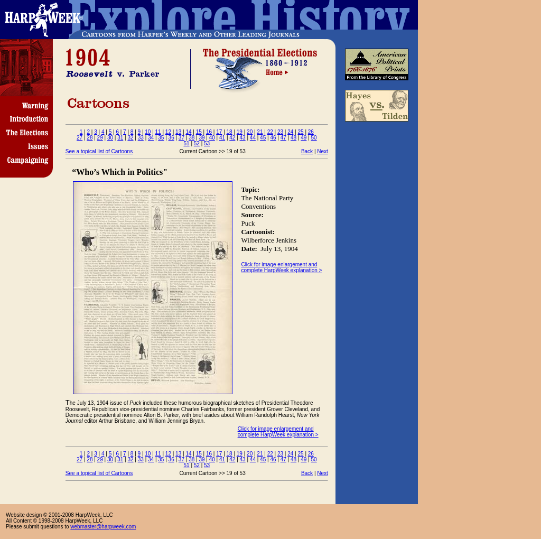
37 (181, 138)
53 (207, 143)
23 (280, 132)
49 (303, 138)
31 (120, 138)
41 (222, 138)
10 (148, 132)
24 (290, 132)
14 (188, 132)
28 (89, 138)
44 (253, 138)
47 (283, 138)
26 (311, 132)
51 (187, 143)
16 (209, 132)
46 (273, 138)
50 (314, 138)
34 (151, 138)
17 (219, 132)
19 (239, 132)
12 (168, 132)
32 (130, 138)
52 (197, 143)
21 (260, 132)
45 (263, 138)
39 (201, 138)
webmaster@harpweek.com (103, 526)
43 (243, 138)
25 (300, 132)
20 (250, 132)
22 (270, 132)
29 (100, 138)
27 (79, 138)
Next (322, 151)
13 (178, 132)
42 (232, 138)
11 (158, 132)
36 (171, 138)
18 (229, 132)
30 (110, 138)
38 (191, 138)
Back (307, 151)
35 (161, 138)
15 (199, 132)
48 (293, 138)
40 (212, 138)
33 (141, 138)
